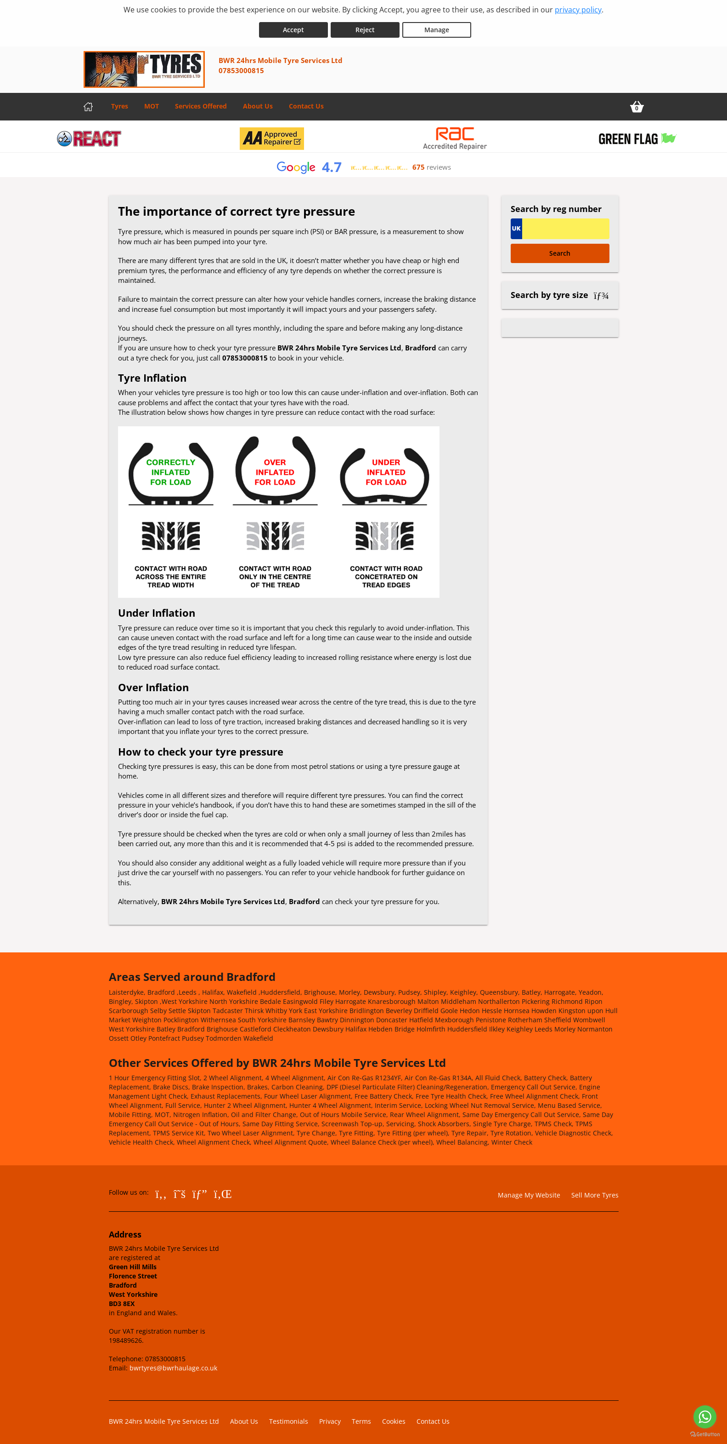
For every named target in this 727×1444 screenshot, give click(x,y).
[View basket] (637, 104)
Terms (361, 1418)
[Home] (88, 104)
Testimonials (288, 1418)
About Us (258, 103)
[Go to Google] (199, 1190)
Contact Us (306, 103)
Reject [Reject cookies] (365, 27)
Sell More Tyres (595, 1192)
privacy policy (578, 10)
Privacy (330, 1418)
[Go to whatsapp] (704, 1416)
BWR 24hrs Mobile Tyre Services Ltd (164, 1418)
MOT (151, 103)
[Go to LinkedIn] (223, 1190)
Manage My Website (529, 1192)
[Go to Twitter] (180, 1190)
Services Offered (201, 103)
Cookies (394, 1418)
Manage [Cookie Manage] (436, 27)
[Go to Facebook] (161, 1190)
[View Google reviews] (363, 164)
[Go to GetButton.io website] (705, 1435)
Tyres (119, 103)
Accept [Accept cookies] (293, 27)
